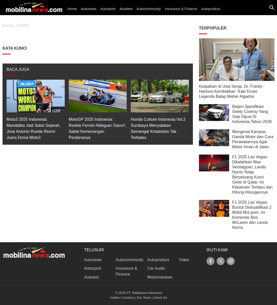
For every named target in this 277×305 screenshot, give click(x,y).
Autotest (126, 9)
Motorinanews (159, 277)
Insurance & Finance (181, 9)
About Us (160, 297)
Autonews (88, 9)
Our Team (144, 297)
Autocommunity (148, 9)
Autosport (108, 9)
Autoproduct (210, 9)
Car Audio (156, 268)
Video (184, 260)
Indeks (115, 297)
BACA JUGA (18, 69)
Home (72, 9)
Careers (128, 297)
